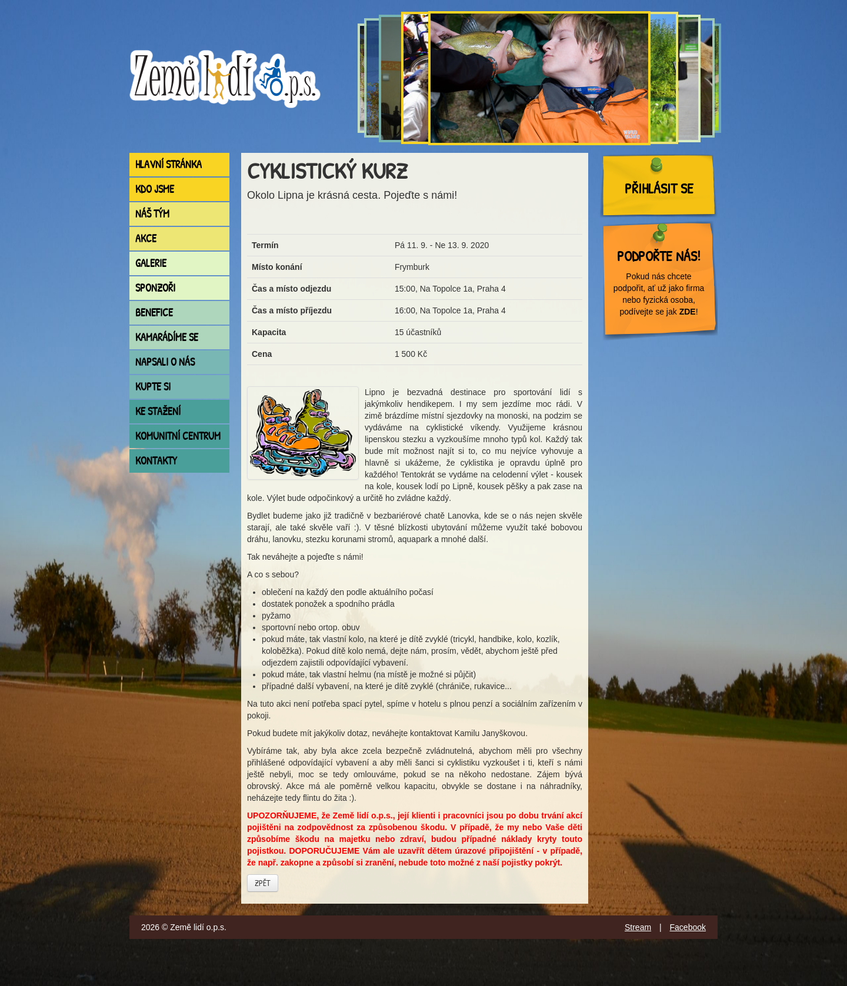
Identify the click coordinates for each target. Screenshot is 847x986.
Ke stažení (158, 411)
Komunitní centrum (178, 436)
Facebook (688, 927)
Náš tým (152, 213)
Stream (638, 927)
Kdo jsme (154, 189)
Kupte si (153, 386)
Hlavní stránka (168, 164)
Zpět (263, 882)
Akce (145, 238)
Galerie (150, 263)
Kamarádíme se (166, 337)
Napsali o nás (165, 362)
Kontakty (156, 460)
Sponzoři (155, 287)
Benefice (154, 312)
